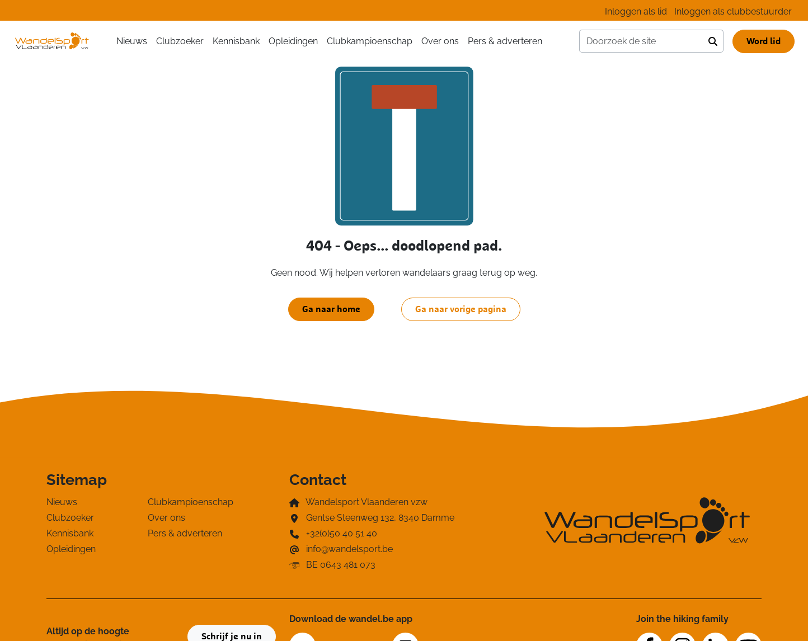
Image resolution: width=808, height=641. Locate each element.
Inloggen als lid (636, 11)
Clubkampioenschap (369, 41)
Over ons (440, 41)
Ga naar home (331, 309)
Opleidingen (293, 41)
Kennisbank (236, 41)
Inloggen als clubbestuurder (733, 11)
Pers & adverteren (505, 41)
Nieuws (131, 41)
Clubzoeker (180, 41)
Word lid (763, 41)
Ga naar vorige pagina (460, 309)
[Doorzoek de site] (641, 41)
